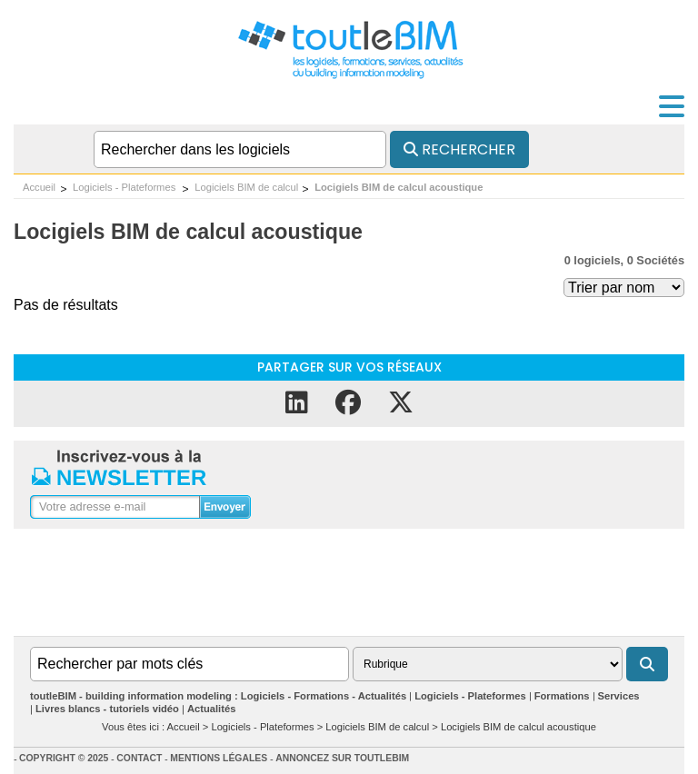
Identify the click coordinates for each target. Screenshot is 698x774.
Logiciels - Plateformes (125, 187)
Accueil (39, 187)
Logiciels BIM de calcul (246, 187)
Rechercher (459, 149)
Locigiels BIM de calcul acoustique (398, 187)
